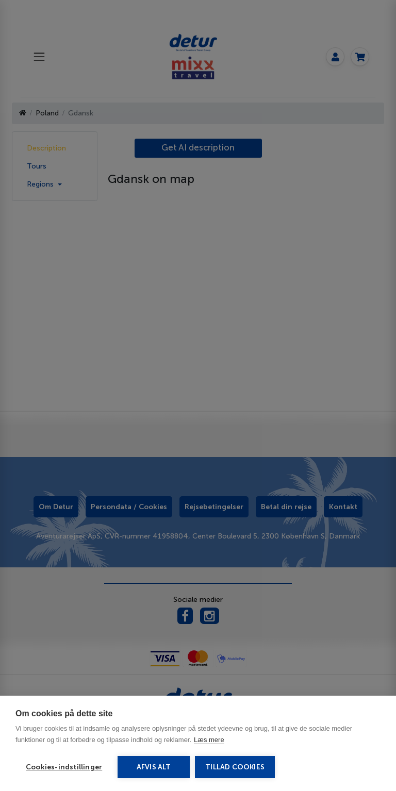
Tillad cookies (235, 767)
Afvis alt (154, 767)
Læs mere (209, 740)
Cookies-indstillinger (64, 767)
